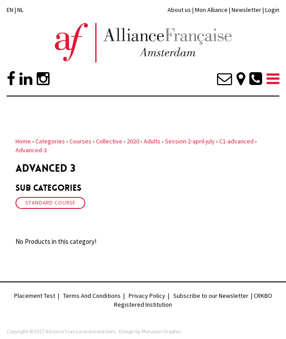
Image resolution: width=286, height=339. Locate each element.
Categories (50, 141)
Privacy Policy (147, 296)
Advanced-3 (31, 150)
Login (272, 10)
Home (23, 141)
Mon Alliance (211, 10)
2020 (133, 141)
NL (20, 10)
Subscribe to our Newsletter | (213, 296)
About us (179, 10)
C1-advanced (236, 141)
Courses (80, 141)
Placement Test (34, 296)
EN (10, 10)
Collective (109, 141)
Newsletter (247, 10)
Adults (152, 141)
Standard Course (50, 203)
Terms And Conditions (92, 296)
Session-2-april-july (190, 141)
